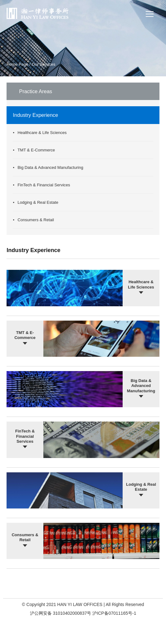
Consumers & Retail (35, 219)
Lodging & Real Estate (37, 202)
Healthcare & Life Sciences (41, 132)
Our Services (43, 64)
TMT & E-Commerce (36, 150)
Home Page (17, 64)
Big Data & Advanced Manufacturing (50, 167)
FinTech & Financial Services (43, 185)
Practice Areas (35, 91)
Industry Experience (35, 115)
